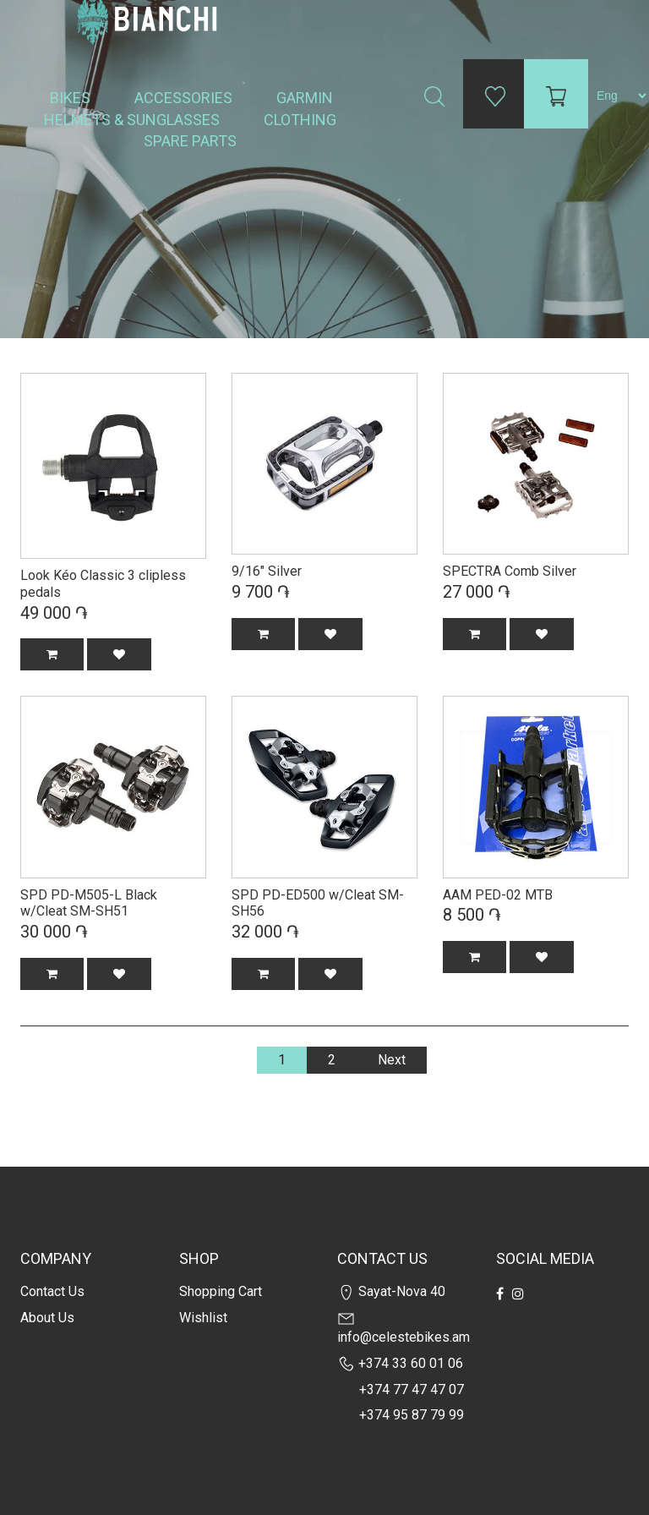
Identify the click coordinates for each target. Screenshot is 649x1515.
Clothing (302, 120)
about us (47, 1318)
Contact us (52, 1291)
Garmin (304, 98)
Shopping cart (220, 1291)
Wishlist (203, 1318)
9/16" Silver (267, 571)
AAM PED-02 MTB (498, 895)
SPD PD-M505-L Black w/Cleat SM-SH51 (88, 903)
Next (392, 1060)
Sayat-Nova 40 (391, 1291)
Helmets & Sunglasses (133, 120)
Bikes (72, 98)
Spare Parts (192, 141)
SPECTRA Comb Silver (509, 571)
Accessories (185, 98)
